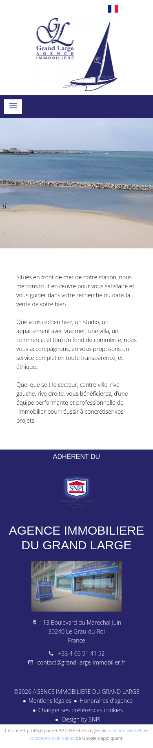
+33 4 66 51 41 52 (81, 653)
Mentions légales (50, 700)
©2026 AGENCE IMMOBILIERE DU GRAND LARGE (76, 691)
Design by (81, 719)
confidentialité (122, 730)
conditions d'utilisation (52, 738)
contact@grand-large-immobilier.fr (82, 662)
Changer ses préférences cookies (80, 710)
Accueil (76, 54)
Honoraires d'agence (106, 700)
